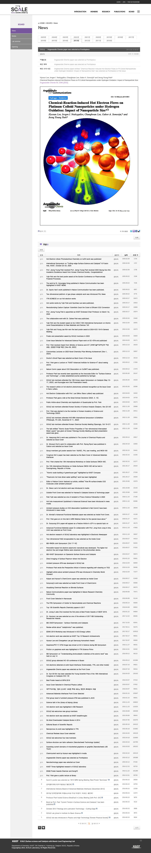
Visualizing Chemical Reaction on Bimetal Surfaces (64, 587)
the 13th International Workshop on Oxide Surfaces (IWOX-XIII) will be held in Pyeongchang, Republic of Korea (74, 467)
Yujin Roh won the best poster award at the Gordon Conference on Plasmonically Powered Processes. (75, 277)
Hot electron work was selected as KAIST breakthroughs (66, 716)
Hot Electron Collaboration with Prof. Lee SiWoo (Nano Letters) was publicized (74, 393)
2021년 (87, 37)
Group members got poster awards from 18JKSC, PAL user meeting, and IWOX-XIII (76, 450)
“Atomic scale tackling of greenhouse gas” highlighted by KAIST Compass (73, 472)
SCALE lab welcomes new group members (61, 711)
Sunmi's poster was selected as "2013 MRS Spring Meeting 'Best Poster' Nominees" (77, 780)
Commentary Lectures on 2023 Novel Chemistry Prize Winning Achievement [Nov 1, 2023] (76, 352)
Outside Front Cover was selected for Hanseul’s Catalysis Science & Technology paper (77, 492)
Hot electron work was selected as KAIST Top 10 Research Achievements (73, 636)
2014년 (65, 40)
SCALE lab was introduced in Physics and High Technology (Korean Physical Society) (77, 817)
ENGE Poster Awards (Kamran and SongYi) (62, 771)
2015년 (54, 40)
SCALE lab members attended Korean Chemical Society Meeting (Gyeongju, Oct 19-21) (78, 424)
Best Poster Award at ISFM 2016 (58, 680)
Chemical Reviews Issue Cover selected (60, 733)
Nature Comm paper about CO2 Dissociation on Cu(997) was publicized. (72, 369)
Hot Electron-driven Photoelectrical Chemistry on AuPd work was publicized (73, 259)
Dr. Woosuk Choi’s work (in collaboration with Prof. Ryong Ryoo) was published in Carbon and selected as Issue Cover (76, 445)
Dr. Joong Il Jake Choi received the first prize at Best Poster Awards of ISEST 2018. (76, 612)
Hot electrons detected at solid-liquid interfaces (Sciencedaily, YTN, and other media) (77, 665)
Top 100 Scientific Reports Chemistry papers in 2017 (65, 607)
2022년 (76, 37)
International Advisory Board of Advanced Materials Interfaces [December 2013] (75, 789)
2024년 (54, 37)
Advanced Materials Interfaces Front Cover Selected (65, 693)
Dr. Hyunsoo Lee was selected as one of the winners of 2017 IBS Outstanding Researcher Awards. (74, 617)
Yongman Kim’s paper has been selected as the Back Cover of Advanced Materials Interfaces (76, 456)
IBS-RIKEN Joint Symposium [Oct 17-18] (61, 543)
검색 (39, 827)
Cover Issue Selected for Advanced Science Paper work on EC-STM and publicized (76, 340)
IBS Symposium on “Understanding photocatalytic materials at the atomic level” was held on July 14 (77, 655)
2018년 (120, 37)
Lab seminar (16, 41)
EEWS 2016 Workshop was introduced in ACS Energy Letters (68, 632)
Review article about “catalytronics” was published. (64, 627)
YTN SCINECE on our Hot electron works (61, 298)
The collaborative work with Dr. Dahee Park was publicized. (67, 318)
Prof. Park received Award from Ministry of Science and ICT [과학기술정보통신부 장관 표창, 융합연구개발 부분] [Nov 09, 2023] (77, 346)
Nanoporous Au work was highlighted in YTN (62, 729)
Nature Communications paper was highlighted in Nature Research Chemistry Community (74, 593)
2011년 (98, 40)
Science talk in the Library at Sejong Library (62, 702)
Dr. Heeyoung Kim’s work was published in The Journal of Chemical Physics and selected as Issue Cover (75, 438)
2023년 (65, 37)
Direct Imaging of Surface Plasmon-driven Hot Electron (66, 559)
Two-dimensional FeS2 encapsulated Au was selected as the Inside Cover (73, 539)
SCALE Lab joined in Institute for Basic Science (63, 813)
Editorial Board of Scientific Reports (59, 724)
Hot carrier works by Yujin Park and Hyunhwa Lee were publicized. (70, 303)
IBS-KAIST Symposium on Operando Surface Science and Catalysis (71, 554)
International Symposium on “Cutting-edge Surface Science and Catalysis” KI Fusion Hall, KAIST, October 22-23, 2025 (77, 264)
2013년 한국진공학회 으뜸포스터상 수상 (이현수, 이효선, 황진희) (69, 793)
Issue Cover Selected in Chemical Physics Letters (64, 685)
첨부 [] (43, 231)
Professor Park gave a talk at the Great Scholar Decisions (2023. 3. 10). (72, 398)
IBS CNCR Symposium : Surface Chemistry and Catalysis (67, 623)
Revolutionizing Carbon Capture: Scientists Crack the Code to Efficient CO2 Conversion (78, 307)
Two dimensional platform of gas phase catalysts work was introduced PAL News (76, 294)
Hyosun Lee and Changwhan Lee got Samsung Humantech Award (70, 640)
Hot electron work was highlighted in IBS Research (64, 707)
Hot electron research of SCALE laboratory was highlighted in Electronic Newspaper (76, 534)
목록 (136, 237)
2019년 (109, 37)
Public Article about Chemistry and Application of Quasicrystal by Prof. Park (73, 402)
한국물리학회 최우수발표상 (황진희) (59, 784)
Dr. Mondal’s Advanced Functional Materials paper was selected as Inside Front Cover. (78, 514)
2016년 (43, 40)
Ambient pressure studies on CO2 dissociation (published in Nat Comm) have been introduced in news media (76, 509)
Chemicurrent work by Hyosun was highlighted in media (66, 753)
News (14, 31)
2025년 (43, 37)
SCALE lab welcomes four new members (61, 738)
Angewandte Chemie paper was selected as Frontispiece (69, 49)
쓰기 (136, 828)
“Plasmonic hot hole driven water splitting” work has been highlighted (71, 477)
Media (14, 36)
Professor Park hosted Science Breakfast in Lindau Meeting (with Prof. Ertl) (73, 797)
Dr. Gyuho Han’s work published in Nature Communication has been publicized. (75, 290)
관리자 (42, 54)
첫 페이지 (82, 823)
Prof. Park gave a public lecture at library (61, 775)
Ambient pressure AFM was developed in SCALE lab (65, 563)
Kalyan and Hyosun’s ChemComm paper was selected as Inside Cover (72, 578)
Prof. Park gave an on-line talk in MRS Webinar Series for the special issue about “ (76, 519)
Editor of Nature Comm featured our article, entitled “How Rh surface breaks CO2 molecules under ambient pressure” (76, 482)
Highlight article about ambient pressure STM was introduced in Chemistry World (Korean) (75, 573)
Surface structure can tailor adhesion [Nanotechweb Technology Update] (73, 742)
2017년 (131, 37)
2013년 (76, 40)
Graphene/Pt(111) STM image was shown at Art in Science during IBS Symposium (76, 645)
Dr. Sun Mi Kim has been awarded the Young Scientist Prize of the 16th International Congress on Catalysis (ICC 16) (77, 675)
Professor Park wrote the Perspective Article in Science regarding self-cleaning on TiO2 (78, 567)
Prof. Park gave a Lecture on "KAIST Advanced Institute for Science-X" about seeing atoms (77, 363)
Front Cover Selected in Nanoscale (58, 598)
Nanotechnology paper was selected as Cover (63, 762)
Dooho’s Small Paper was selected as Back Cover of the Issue (69, 358)
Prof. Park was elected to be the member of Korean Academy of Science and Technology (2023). (74, 412)
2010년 (109, 40)
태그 (43, 827)
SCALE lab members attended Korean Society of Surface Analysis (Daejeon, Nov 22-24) (78, 407)
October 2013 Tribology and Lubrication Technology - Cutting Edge (70, 809)
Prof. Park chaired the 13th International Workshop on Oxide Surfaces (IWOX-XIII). (76, 462)
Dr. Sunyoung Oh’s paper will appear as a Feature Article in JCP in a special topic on (77, 523)
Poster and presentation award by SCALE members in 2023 (68, 336)
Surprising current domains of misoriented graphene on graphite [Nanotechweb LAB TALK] (77, 748)
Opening (15, 47)
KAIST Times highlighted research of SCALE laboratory (66, 766)
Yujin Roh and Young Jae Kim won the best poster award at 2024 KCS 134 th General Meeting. (77, 330)
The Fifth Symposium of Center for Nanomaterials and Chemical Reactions (73, 603)
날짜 (126, 255)
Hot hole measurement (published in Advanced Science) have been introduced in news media (77, 502)
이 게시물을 (124, 231)
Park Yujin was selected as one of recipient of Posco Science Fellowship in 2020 (75, 497)
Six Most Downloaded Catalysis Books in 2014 (63, 720)
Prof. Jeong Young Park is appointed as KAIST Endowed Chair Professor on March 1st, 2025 (78, 313)
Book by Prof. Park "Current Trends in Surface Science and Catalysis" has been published (75, 803)
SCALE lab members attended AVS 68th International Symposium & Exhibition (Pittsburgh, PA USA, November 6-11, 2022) (74, 418)
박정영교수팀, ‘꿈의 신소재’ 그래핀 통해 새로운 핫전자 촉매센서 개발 (71, 689)
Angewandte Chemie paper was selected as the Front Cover (68, 669)
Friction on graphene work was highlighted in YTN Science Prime (69, 649)
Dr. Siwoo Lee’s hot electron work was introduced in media (67, 488)
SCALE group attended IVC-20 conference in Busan (65, 660)
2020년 (98, 37)
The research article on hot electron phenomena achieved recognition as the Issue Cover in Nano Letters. (78, 388)
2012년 (87, 40)
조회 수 (135, 255)
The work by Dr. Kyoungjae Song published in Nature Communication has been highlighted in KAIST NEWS (75, 284)
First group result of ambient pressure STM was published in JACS (70, 698)
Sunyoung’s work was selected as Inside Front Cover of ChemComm (71, 583)
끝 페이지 (96, 823)
